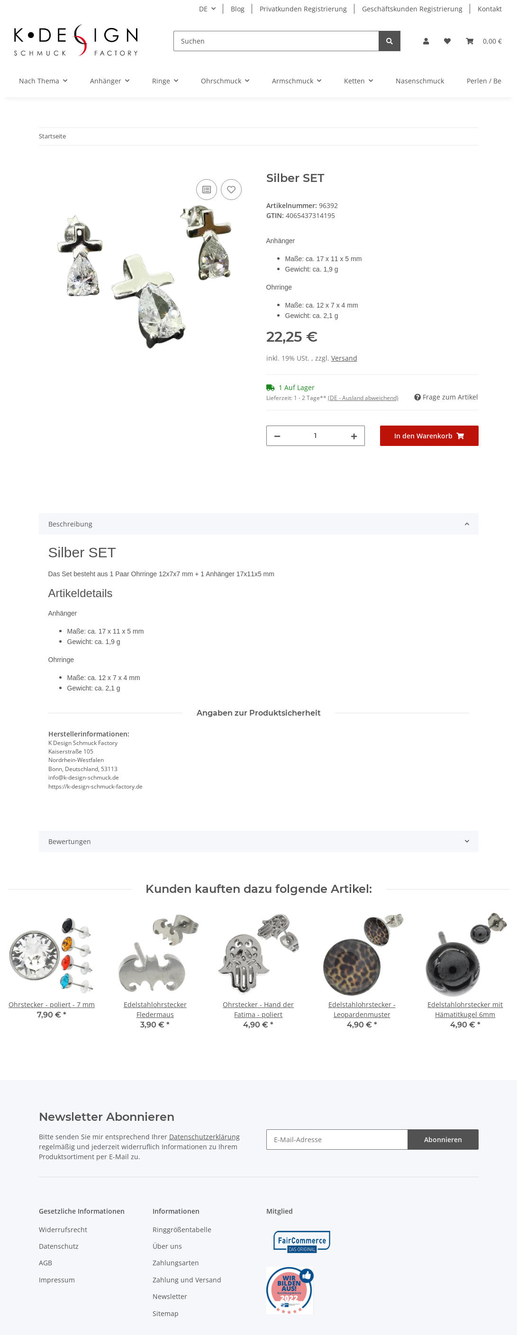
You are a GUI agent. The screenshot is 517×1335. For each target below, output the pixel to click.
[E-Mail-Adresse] (337, 1139)
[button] (426, 41)
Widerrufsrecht (63, 1229)
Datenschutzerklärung (204, 1136)
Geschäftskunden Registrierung (412, 8)
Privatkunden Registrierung (303, 8)
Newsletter (170, 1296)
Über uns (167, 1246)
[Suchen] (276, 41)
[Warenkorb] (483, 41)
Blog (238, 8)
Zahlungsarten (176, 1262)
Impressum (57, 1279)
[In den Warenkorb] (46, 166)
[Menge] (315, 435)
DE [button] (203, 8)
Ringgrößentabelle (182, 1229)
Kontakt (490, 8)
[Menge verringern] (277, 435)
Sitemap (166, 1313)
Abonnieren (443, 1139)
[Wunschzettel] (447, 41)
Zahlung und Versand (187, 1279)
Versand (344, 358)
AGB (45, 1262)
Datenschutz (59, 1246)
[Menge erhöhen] (354, 435)
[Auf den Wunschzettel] (231, 189)
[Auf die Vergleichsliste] (206, 189)
